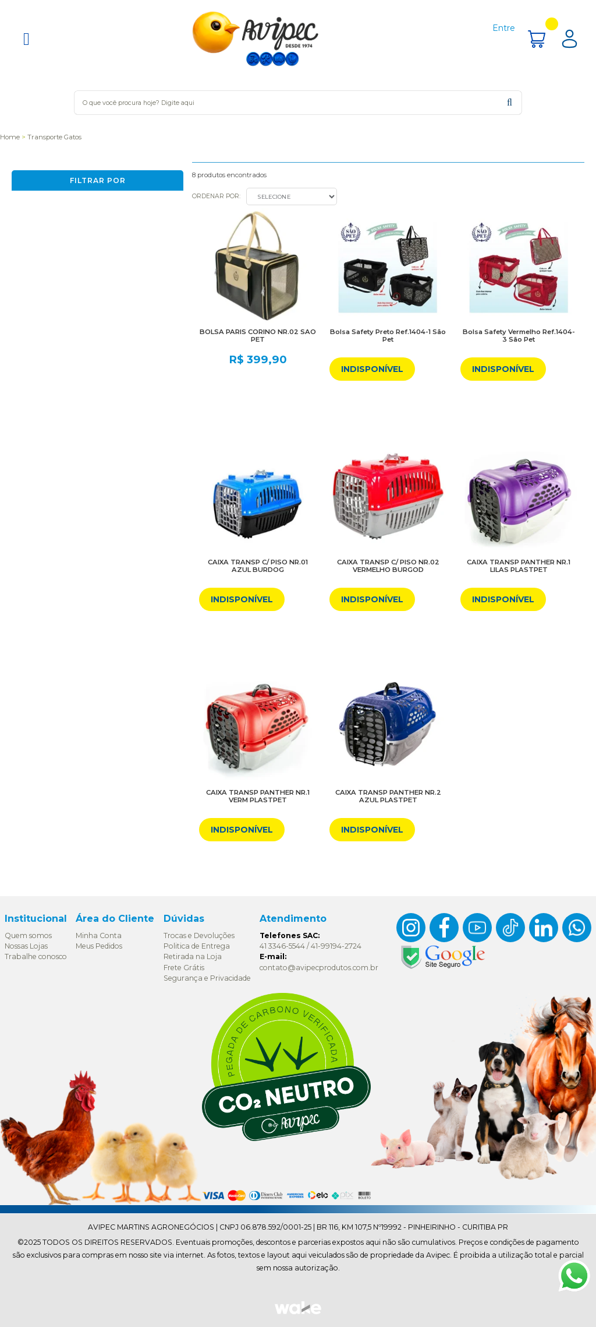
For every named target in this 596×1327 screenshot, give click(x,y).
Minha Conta (99, 935)
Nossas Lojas (26, 946)
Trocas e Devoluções (199, 935)
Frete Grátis (184, 967)
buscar (509, 102)
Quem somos (28, 935)
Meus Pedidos (99, 946)
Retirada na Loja (193, 956)
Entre (503, 28)
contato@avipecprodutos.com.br (319, 967)
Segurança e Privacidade (207, 978)
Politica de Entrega (197, 946)
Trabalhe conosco (36, 956)
